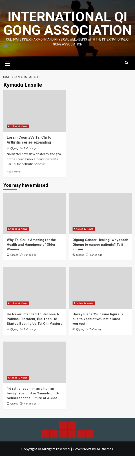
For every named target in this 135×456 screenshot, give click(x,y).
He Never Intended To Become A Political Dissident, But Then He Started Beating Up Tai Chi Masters (34, 319)
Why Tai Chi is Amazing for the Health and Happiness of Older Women (31, 244)
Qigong (14, 148)
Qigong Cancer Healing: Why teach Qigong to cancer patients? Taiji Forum (100, 244)
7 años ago (30, 148)
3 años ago (30, 255)
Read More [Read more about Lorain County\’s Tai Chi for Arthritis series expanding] (13, 171)
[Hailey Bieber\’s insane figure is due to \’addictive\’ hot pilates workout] (100, 288)
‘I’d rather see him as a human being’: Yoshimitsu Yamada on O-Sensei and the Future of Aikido (33, 393)
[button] (7, 63)
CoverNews (82, 449)
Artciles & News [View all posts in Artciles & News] (18, 126)
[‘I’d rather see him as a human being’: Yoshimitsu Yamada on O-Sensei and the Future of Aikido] (34, 362)
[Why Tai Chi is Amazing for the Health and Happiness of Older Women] (34, 213)
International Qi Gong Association (67, 23)
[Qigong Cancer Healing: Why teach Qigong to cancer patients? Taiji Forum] (100, 213)
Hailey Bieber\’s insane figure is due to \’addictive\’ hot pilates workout (98, 319)
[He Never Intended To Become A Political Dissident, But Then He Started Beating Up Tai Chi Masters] (34, 288)
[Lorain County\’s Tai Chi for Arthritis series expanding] (34, 111)
